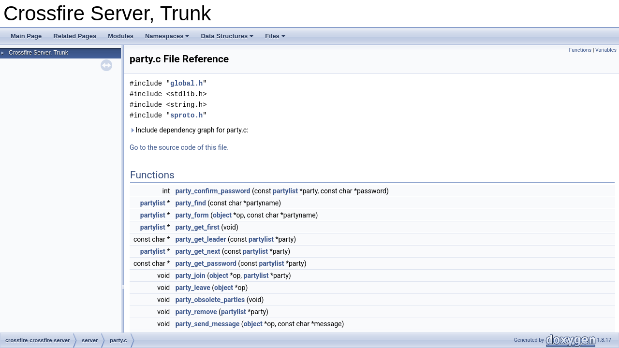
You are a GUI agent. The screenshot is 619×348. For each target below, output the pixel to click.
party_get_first (198, 227)
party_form (192, 215)
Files (275, 36)
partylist (285, 191)
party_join (191, 275)
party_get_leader (201, 239)
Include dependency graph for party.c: (189, 130)
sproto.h (186, 115)
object (222, 215)
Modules (120, 36)
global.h (186, 83)
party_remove (196, 312)
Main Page (26, 36)
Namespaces (167, 36)
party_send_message (208, 324)
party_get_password (206, 263)
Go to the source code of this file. (179, 147)
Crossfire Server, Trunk (38, 52)
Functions (580, 50)
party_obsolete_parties (210, 300)
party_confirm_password (213, 191)
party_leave (193, 287)
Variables (606, 50)
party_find (191, 203)
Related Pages (74, 36)
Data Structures (227, 36)
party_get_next (198, 251)
